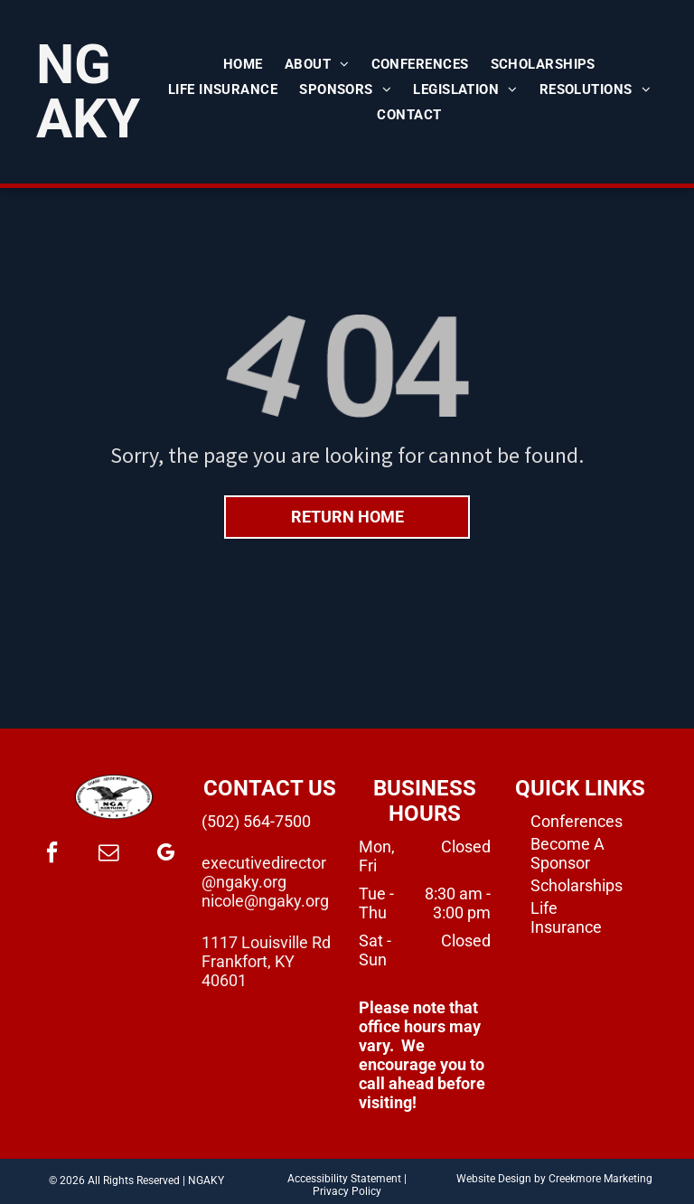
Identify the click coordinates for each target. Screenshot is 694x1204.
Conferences (576, 821)
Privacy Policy (347, 1191)
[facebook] (51, 854)
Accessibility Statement (344, 1178)
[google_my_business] (165, 854)
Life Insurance (566, 917)
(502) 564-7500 (256, 821)
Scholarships (576, 885)
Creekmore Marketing (600, 1178)
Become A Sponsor (567, 853)
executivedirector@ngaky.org (264, 872)
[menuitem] (243, 64)
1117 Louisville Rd (266, 942)
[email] (108, 854)
